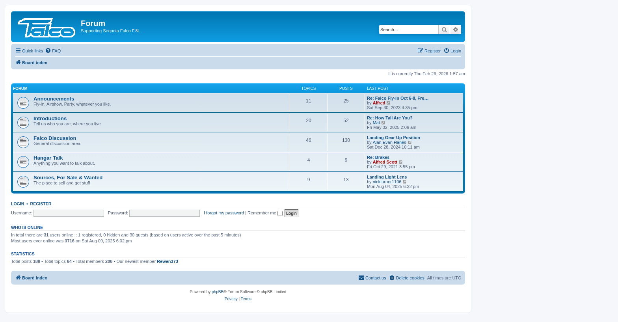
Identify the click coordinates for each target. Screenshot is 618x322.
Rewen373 (167, 261)
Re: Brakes (378, 157)
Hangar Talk (48, 158)
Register (41, 203)
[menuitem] (53, 51)
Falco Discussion (55, 138)
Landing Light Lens (387, 177)
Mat (376, 122)
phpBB (217, 292)
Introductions (50, 118)
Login (17, 203)
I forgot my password (224, 212)
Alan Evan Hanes (389, 142)
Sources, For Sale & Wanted (68, 178)
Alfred (379, 103)
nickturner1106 (387, 181)
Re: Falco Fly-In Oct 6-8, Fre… (397, 98)
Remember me (265, 212)
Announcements (54, 99)
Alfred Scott (385, 162)
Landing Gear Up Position (393, 137)
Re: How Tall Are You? (390, 117)
